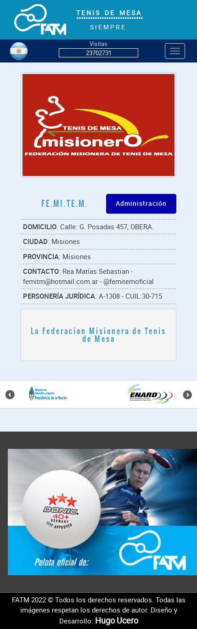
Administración (141, 203)
